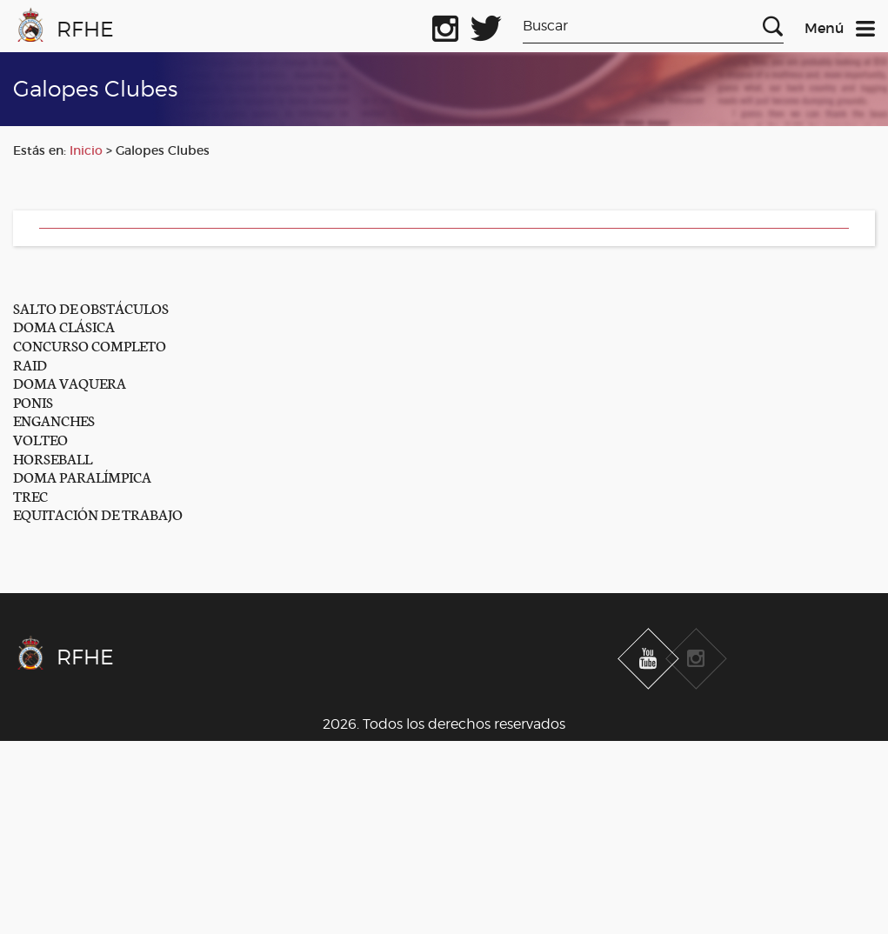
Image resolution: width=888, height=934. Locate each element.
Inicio (86, 150)
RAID (30, 364)
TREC (30, 495)
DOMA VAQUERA (69, 382)
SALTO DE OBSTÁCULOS (91, 307)
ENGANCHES (54, 420)
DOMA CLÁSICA (64, 326)
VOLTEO (40, 439)
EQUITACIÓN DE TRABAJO (98, 514)
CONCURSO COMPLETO (89, 345)
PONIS (33, 401)
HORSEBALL (52, 458)
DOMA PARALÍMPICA (82, 476)
